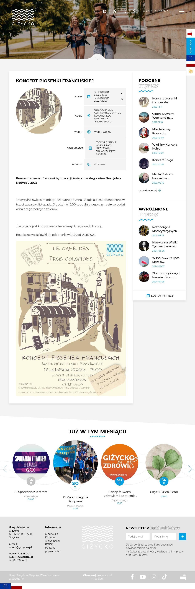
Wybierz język (154, 9)
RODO (49, 544)
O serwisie (51, 534)
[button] (5, 469)
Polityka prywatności (52, 549)
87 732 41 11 (20, 560)
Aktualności (52, 540)
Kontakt (190, 46)
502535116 (99, 164)
